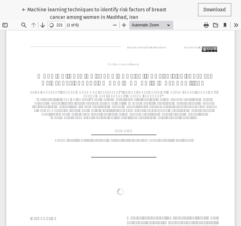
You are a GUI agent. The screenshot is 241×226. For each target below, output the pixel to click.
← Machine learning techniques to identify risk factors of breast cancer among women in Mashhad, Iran (94, 13)
